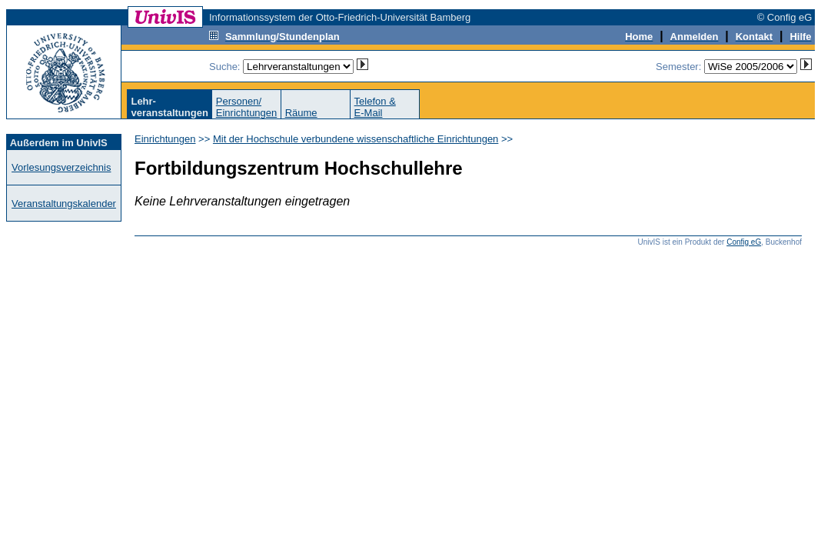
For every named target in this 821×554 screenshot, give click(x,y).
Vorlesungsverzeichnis (61, 167)
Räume (301, 112)
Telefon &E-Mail (375, 106)
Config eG (743, 242)
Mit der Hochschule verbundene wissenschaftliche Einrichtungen (355, 139)
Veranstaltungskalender (64, 203)
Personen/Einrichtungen (247, 106)
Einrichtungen (165, 139)
